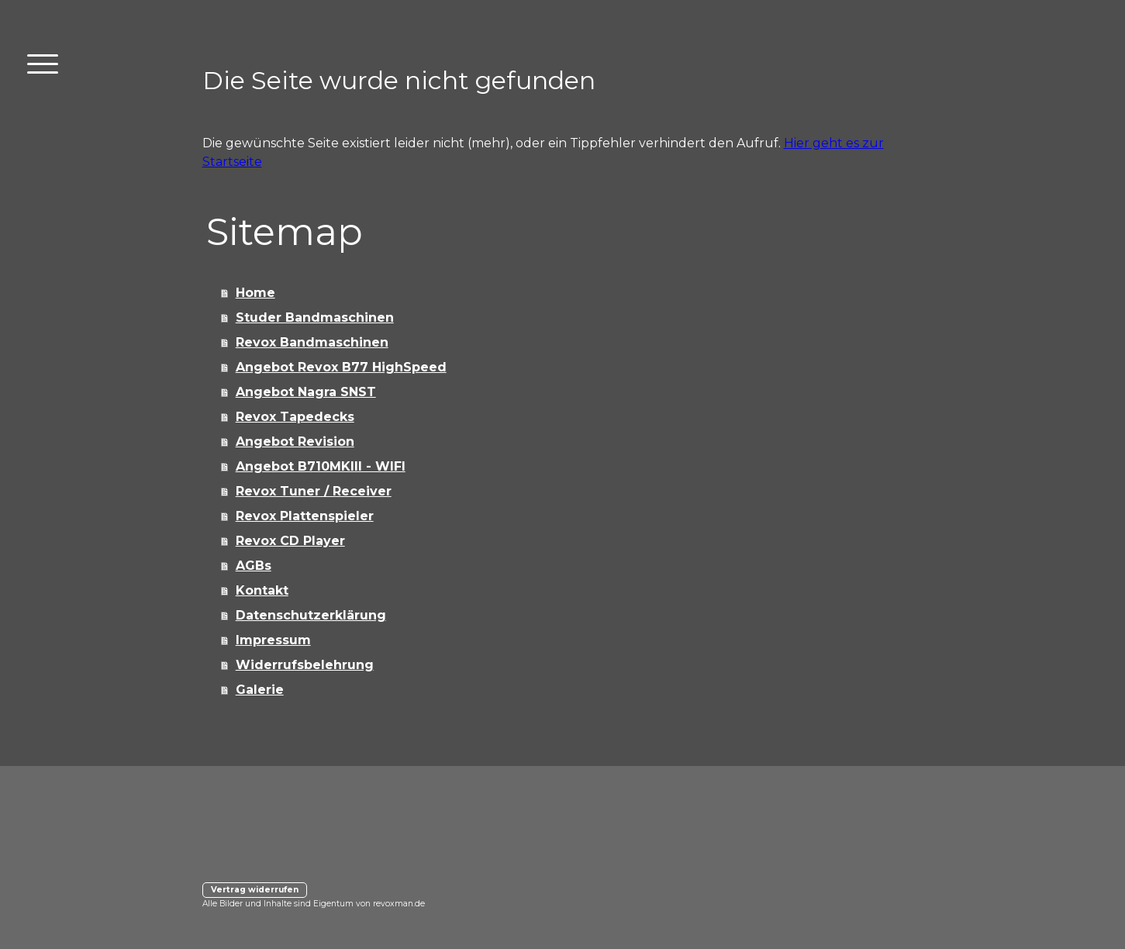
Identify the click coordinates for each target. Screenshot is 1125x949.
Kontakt (262, 590)
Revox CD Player (290, 540)
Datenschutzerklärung (311, 615)
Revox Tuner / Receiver (314, 491)
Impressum (273, 640)
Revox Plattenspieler (305, 516)
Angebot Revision (295, 441)
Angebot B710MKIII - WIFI (320, 466)
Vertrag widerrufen (255, 890)
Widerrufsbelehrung (305, 664)
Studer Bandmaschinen (315, 317)
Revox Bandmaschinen (312, 342)
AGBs (253, 565)
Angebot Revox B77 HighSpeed (341, 367)
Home (255, 292)
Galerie (260, 689)
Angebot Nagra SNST (306, 392)
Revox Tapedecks (295, 416)
